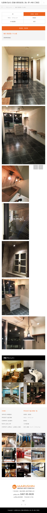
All (12, 14)
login (23, 500)
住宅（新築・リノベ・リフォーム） (32, 427)
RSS (25, 504)
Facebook (21, 504)
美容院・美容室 (34, 14)
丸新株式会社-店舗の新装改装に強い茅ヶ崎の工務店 (26, 510)
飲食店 (34, 17)
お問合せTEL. (23, 494)
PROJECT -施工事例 (7, 417)
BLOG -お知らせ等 (6, 423)
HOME (4, 411)
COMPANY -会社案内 (7, 420)
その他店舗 (12, 21)
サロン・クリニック (13, 17)
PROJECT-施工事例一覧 (30, 411)
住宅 (34, 21)
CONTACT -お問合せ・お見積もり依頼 (11, 427)
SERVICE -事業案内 (7, 414)
